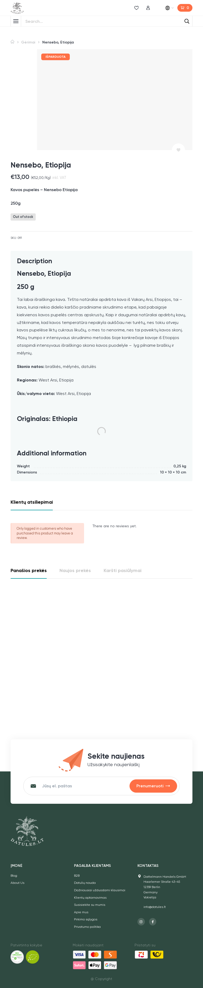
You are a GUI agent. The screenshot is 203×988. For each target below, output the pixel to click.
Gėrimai (28, 42)
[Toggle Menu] (16, 21)
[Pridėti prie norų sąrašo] (178, 150)
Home (12, 41)
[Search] (187, 21)
